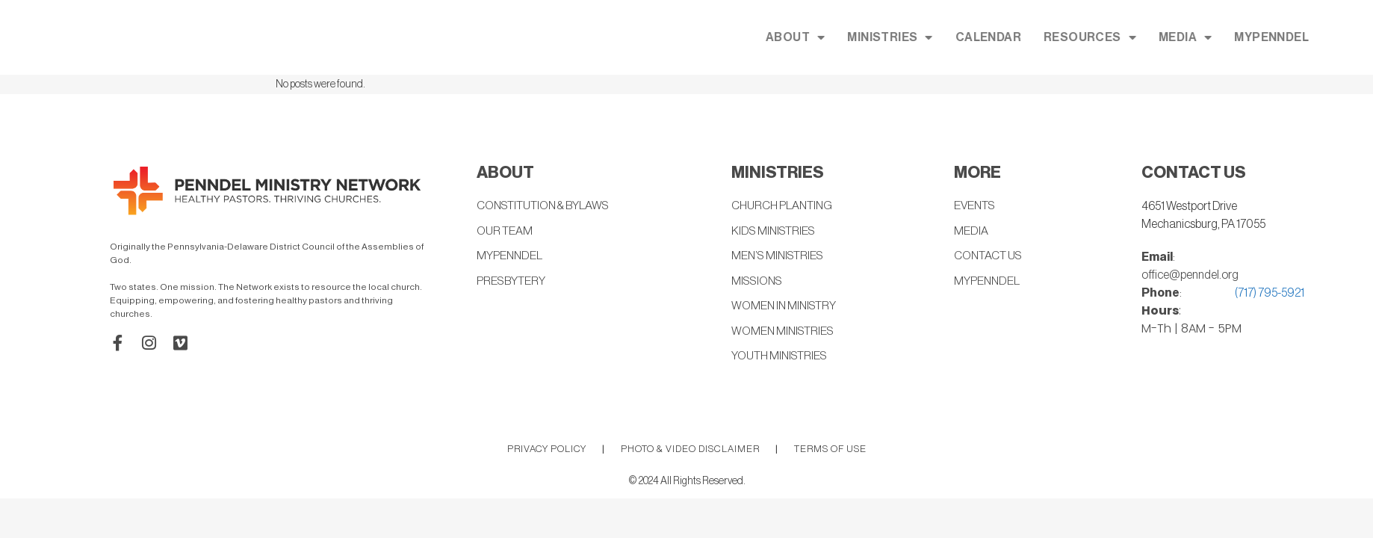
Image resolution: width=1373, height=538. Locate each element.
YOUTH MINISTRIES (782, 359)
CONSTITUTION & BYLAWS (547, 206)
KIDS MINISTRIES (775, 232)
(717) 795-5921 (1269, 293)
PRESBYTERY (512, 282)
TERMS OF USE (830, 451)
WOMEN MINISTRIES (784, 333)
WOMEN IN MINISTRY (785, 308)
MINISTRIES (991, 37)
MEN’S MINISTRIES (779, 257)
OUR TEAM (505, 232)
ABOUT (896, 37)
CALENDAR (1090, 37)
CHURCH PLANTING (784, 206)
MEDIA (1286, 37)
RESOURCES (1191, 37)
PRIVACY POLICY (546, 451)
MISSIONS (758, 282)
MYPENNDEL (510, 257)
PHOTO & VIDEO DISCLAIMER (690, 451)
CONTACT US (990, 257)
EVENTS (976, 206)
